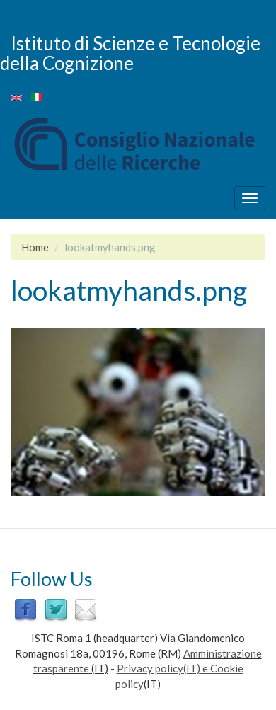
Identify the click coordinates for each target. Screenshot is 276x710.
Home (35, 247)
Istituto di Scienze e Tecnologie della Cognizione (130, 52)
